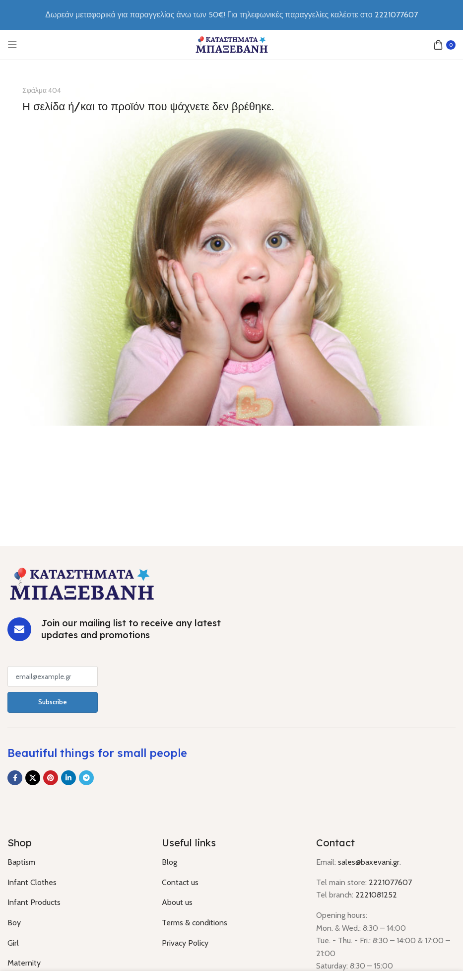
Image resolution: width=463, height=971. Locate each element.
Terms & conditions (194, 922)
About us (177, 902)
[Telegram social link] (86, 777)
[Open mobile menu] (12, 45)
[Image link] (81, 583)
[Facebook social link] (14, 777)
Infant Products (34, 902)
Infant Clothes (32, 882)
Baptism (21, 862)
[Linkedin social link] (68, 777)
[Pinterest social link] (50, 777)
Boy (14, 922)
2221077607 (390, 882)
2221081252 (376, 894)
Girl (13, 943)
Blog (169, 862)
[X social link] (32, 777)
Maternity (24, 963)
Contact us (180, 882)
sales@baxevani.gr (368, 862)
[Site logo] (232, 44)
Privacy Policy (185, 943)
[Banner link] (231, 248)
